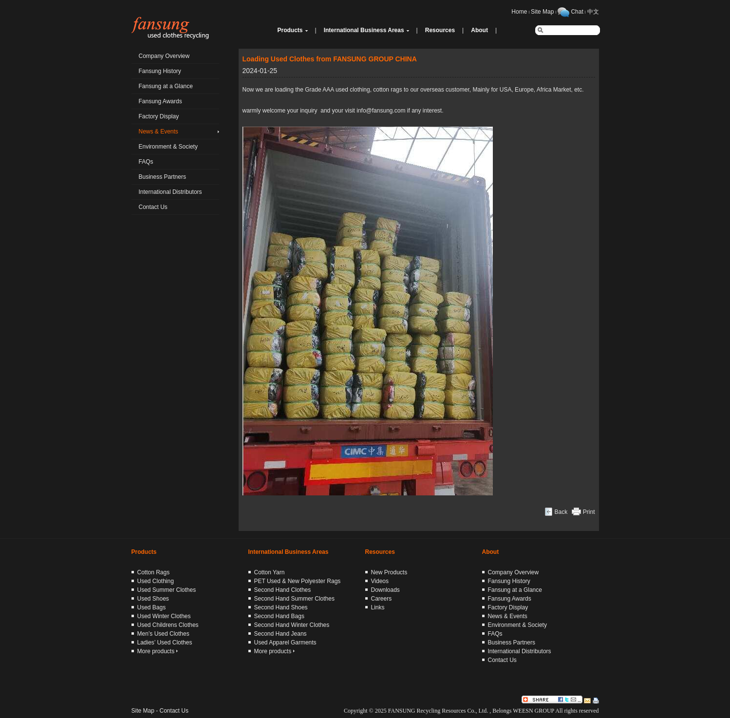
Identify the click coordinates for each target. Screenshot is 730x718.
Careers (381, 598)
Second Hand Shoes (281, 607)
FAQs (146, 161)
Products (290, 30)
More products (157, 651)
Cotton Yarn (269, 572)
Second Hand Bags (279, 616)
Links (378, 607)
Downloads (385, 589)
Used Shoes (153, 598)
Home (519, 11)
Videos (380, 581)
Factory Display (159, 116)
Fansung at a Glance (166, 86)
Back (560, 512)
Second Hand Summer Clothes (294, 598)
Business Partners (162, 176)
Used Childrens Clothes (168, 625)
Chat (577, 11)
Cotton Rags (153, 572)
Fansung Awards (160, 101)
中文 (593, 11)
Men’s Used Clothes (163, 633)
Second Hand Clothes (282, 589)
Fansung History (160, 71)
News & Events (158, 131)
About (479, 30)
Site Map (542, 11)
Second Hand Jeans (280, 633)
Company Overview (164, 56)
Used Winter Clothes (164, 616)
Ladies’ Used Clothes (164, 642)
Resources (440, 30)
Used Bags (151, 607)
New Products (389, 572)
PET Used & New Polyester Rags (297, 581)
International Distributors (170, 192)
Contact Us (153, 207)
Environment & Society (168, 146)
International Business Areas (364, 30)
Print (589, 512)
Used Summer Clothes (166, 589)
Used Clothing (155, 581)
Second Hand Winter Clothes (292, 625)
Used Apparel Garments (285, 642)
